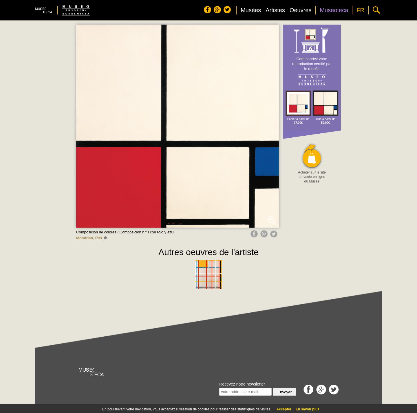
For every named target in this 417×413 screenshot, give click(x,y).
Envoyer (284, 392)
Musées (251, 10)
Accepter (284, 409)
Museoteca (334, 10)
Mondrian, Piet (91, 238)
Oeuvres (301, 10)
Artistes (275, 10)
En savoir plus (307, 409)
